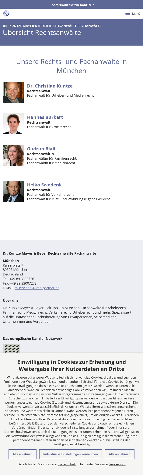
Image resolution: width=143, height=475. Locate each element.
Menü (132, 14)
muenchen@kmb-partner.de (37, 288)
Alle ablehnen (22, 454)
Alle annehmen (119, 454)
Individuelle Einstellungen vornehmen (70, 454)
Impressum (117, 464)
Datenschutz (67, 464)
